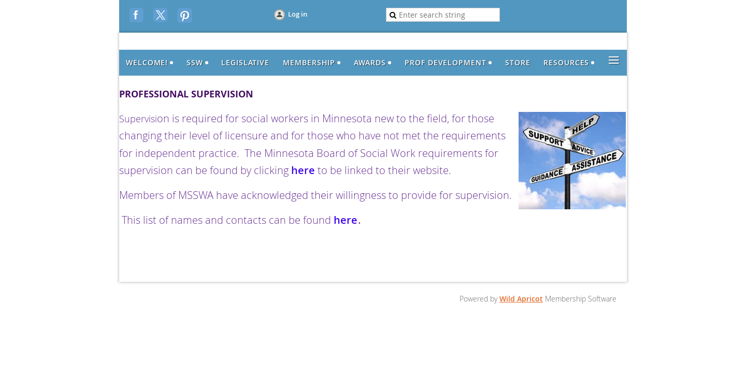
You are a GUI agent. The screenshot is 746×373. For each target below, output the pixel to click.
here (304, 170)
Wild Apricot (521, 299)
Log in (297, 14)
